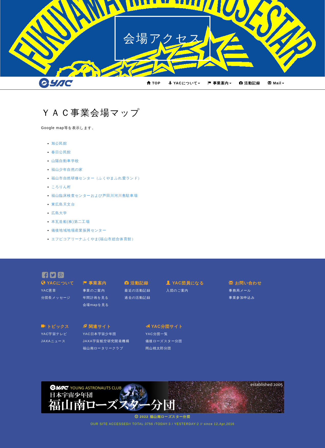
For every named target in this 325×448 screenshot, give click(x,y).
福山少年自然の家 (67, 169)
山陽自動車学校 (65, 161)
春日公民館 (61, 152)
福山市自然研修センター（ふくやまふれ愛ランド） (96, 178)
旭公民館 (59, 143)
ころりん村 (61, 187)
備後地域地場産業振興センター (79, 230)
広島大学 (59, 213)
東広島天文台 (63, 204)
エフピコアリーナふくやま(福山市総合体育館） (93, 239)
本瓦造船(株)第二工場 (70, 222)
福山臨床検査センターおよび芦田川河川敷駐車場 (94, 195)
